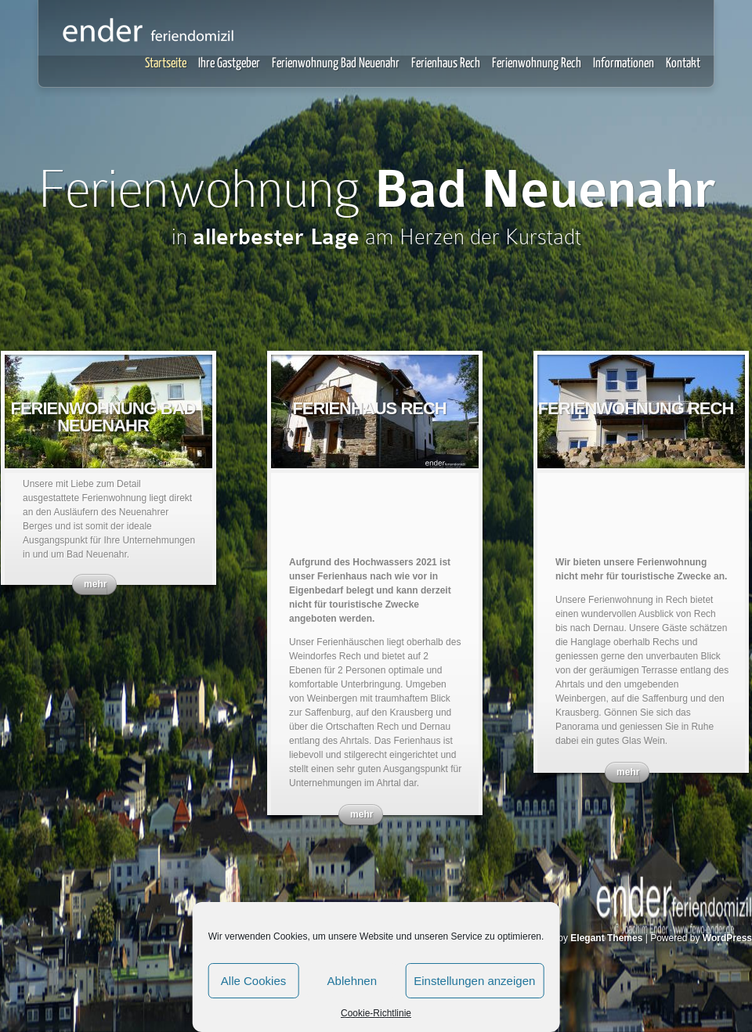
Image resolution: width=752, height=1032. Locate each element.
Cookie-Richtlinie (376, 1013)
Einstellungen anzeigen (474, 980)
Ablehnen (352, 980)
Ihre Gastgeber (229, 63)
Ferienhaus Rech (445, 63)
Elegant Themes (606, 938)
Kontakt (683, 63)
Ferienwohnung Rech (536, 63)
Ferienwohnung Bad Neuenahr (336, 63)
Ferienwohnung (376, 189)
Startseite (165, 63)
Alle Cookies (253, 980)
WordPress (727, 938)
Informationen (623, 63)
